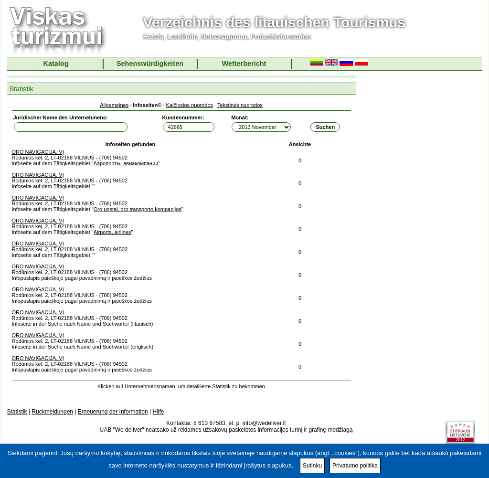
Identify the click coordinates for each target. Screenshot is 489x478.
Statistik (17, 411)
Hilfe (158, 411)
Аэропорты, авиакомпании (126, 163)
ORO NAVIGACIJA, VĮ (38, 152)
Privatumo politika (355, 465)
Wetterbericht (244, 63)
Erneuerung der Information (113, 411)
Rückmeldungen (52, 411)
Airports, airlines (112, 232)
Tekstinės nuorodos (240, 105)
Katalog (56, 63)
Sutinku (312, 465)
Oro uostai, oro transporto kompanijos (137, 209)
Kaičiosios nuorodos (189, 105)
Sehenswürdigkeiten (150, 63)
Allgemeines (114, 105)
